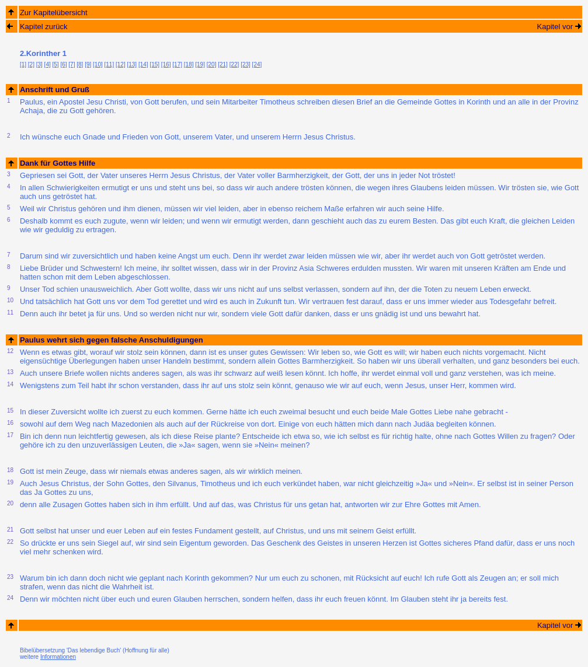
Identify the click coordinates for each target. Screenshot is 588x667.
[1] (23, 64)
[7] (71, 64)
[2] (31, 64)
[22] (234, 64)
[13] (132, 64)
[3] (39, 64)
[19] (200, 64)
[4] (47, 64)
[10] (98, 64)
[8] (79, 64)
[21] (223, 64)
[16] (166, 64)
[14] (143, 64)
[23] (245, 64)
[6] (63, 64)
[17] (177, 64)
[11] (109, 64)
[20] (212, 64)
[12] (121, 64)
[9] (88, 64)
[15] (154, 64)
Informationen (58, 657)
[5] (56, 64)
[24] (257, 64)
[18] (189, 64)
